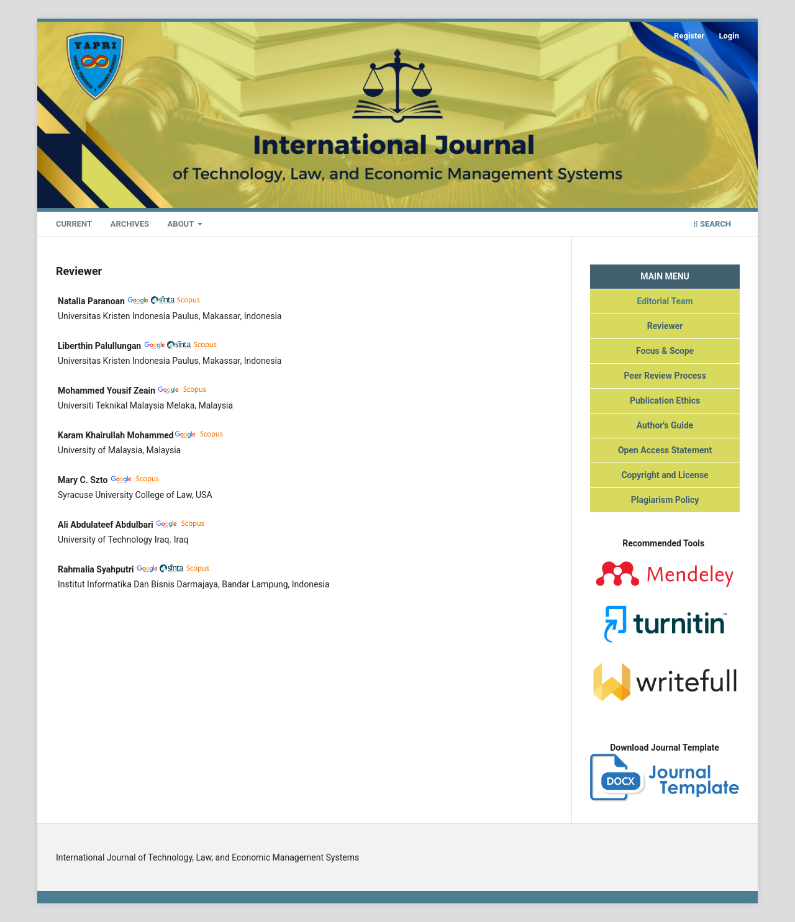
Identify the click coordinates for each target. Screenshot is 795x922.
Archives (130, 223)
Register (689, 35)
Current (74, 223)
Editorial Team (665, 301)
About (182, 223)
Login (729, 35)
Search (712, 223)
